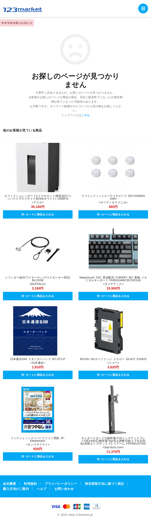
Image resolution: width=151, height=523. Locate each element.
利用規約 (30, 483)
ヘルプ (42, 488)
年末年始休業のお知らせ (17, 22)
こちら (85, 115)
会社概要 (9, 483)
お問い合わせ (64, 488)
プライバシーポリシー (61, 483)
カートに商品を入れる (37, 214)
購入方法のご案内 (16, 488)
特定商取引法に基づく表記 (104, 483)
